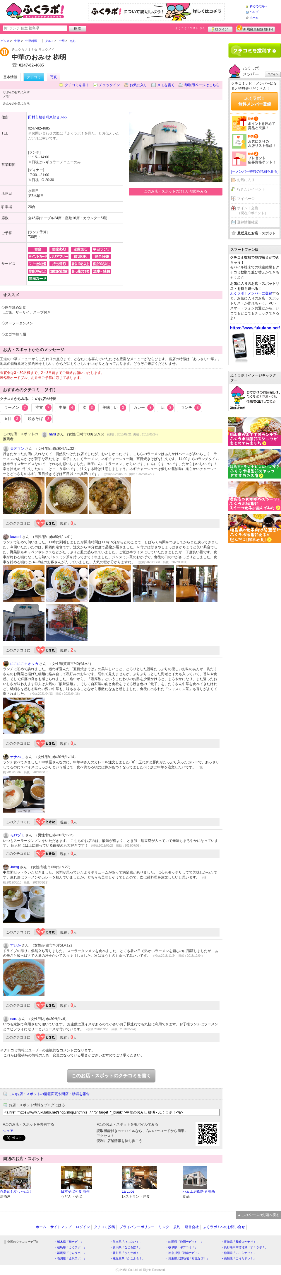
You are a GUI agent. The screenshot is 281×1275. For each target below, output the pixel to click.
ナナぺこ (17, 757)
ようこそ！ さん (190, 28)
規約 (176, 1227)
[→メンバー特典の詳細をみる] (255, 171)
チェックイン (109, 85)
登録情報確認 (247, 222)
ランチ (191, 407)
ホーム (254, 17)
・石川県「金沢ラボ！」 (70, 1258)
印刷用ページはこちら (202, 85)
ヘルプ (254, 11)
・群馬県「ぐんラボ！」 (70, 1252)
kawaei (15, 537)
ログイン (220, 28)
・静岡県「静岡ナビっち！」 (184, 1241)
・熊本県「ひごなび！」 (126, 1241)
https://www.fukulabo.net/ (255, 328)
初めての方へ (258, 6)
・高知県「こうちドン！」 (238, 1258)
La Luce (128, 1191)
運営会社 (192, 1227)
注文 (43, 407)
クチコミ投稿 (104, 1227)
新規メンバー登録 (255, 28)
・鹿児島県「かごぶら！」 (127, 1258)
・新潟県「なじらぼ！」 (126, 1247)
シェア (8, 1131)
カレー (143, 407)
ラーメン (16, 407)
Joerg (14, 867)
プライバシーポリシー (137, 1227)
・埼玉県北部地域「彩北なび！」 (187, 1258)
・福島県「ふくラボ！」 (70, 1247)
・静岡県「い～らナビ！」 (238, 1252)
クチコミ (34, 77)
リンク (164, 1227)
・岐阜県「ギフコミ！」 (181, 1247)
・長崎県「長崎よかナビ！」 (240, 1241)
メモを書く (166, 85)
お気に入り (138, 85)
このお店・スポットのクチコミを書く (111, 1075)
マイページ (246, 199)
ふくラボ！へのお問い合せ (224, 1227)
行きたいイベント (251, 189)
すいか (15, 945)
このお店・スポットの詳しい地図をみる (175, 191)
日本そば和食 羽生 (75, 1191)
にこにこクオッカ (24, 664)
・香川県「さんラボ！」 (126, 1252)
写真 (53, 77)
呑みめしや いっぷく (16, 1191)
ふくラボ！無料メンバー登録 (254, 101)
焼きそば (40, 419)
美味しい (114, 407)
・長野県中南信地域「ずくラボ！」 (244, 1247)
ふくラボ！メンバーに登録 (251, 293)
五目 (12, 419)
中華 (67, 407)
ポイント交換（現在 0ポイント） (252, 210)
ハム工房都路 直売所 (199, 1191)
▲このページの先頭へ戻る (258, 1215)
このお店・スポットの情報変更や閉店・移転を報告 (49, 1094)
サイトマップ (60, 1227)
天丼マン (17, 449)
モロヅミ (17, 835)
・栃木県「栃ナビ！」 (68, 1241)
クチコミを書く (77, 85)
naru (52, 434)
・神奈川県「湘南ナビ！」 (183, 1252)
